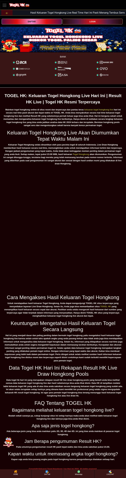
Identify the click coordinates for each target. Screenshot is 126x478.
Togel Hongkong (81, 154)
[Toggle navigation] (4, 5)
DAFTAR (32, 22)
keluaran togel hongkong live (98, 109)
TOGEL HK (105, 306)
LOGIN (92, 22)
